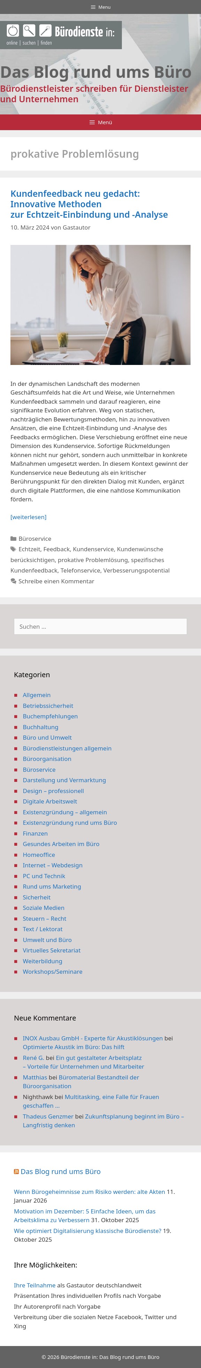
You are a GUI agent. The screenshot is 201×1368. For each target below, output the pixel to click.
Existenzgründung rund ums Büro (70, 822)
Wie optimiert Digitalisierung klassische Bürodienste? (87, 1231)
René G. (34, 1058)
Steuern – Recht (45, 918)
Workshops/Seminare (53, 971)
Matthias (35, 1077)
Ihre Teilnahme (35, 1285)
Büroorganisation (47, 759)
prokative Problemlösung (93, 560)
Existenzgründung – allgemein (65, 812)
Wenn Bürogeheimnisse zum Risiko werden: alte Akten (89, 1192)
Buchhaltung (41, 727)
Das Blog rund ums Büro (61, 1171)
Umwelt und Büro (47, 940)
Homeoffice (39, 855)
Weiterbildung (42, 961)
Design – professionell (53, 791)
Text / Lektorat (43, 929)
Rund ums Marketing (52, 886)
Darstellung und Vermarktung (64, 780)
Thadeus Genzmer (48, 1116)
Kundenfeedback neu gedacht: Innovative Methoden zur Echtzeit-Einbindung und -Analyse (89, 203)
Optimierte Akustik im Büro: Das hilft (74, 1047)
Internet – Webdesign (53, 865)
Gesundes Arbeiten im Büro (61, 844)
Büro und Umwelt (47, 737)
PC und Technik (44, 876)
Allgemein (37, 695)
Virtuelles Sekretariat (52, 950)
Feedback (57, 549)
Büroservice (34, 539)
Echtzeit (29, 549)
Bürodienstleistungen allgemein (67, 748)
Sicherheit (37, 897)
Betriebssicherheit (48, 706)
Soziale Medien (44, 908)
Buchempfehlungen (50, 716)
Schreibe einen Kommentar (56, 581)
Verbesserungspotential (136, 570)
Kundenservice (93, 549)
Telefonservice (80, 570)
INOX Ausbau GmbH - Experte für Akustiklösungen (93, 1038)
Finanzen (35, 833)
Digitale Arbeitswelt (50, 801)
